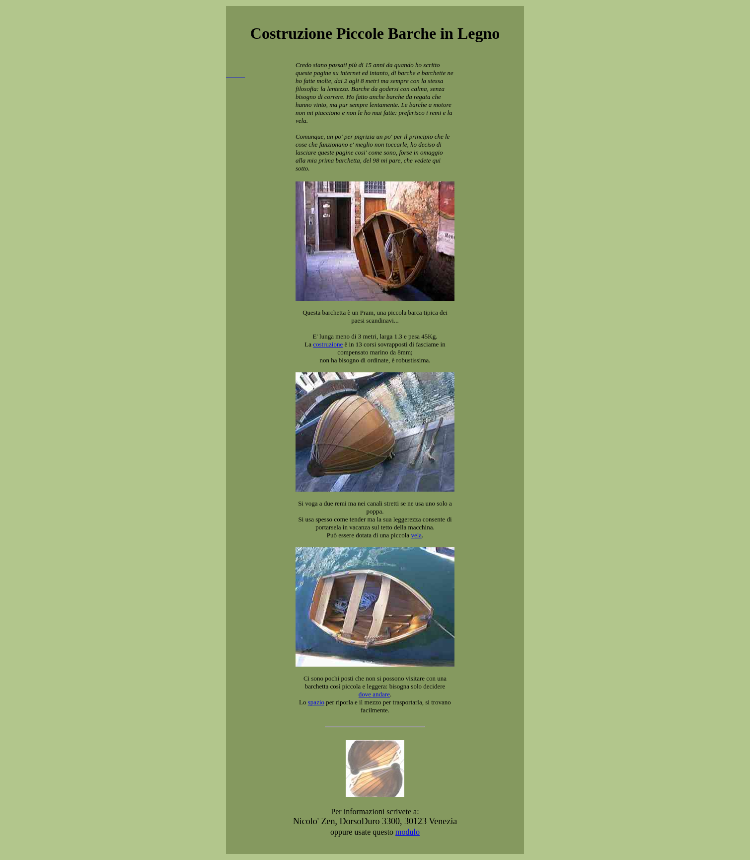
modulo (407, 832)
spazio (316, 702)
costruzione (328, 344)
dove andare (374, 694)
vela (416, 535)
